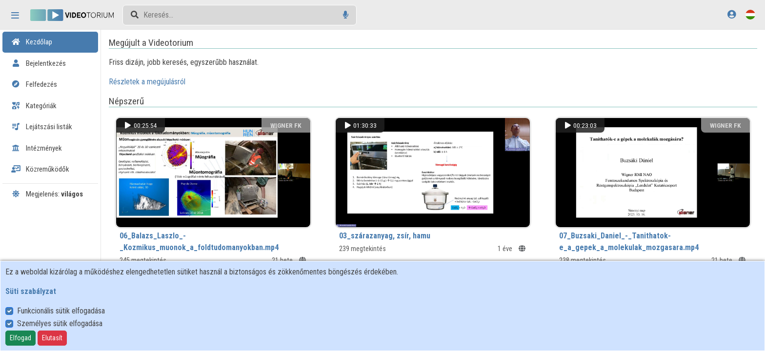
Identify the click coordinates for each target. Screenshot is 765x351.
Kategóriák (34, 105)
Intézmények (36, 148)
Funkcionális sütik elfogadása (61, 310)
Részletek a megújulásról (162, 81)
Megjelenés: (47, 194)
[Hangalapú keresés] (345, 15)
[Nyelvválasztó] (750, 14)
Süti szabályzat (30, 291)
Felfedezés (34, 84)
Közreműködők (40, 169)
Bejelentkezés (38, 63)
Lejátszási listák (41, 126)
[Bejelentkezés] (731, 14)
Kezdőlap (31, 42)
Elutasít (52, 338)
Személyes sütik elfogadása (59, 323)
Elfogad (20, 338)
